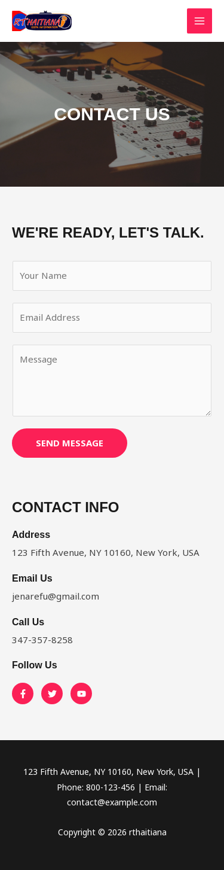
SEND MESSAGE (69, 443)
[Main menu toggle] (200, 21)
